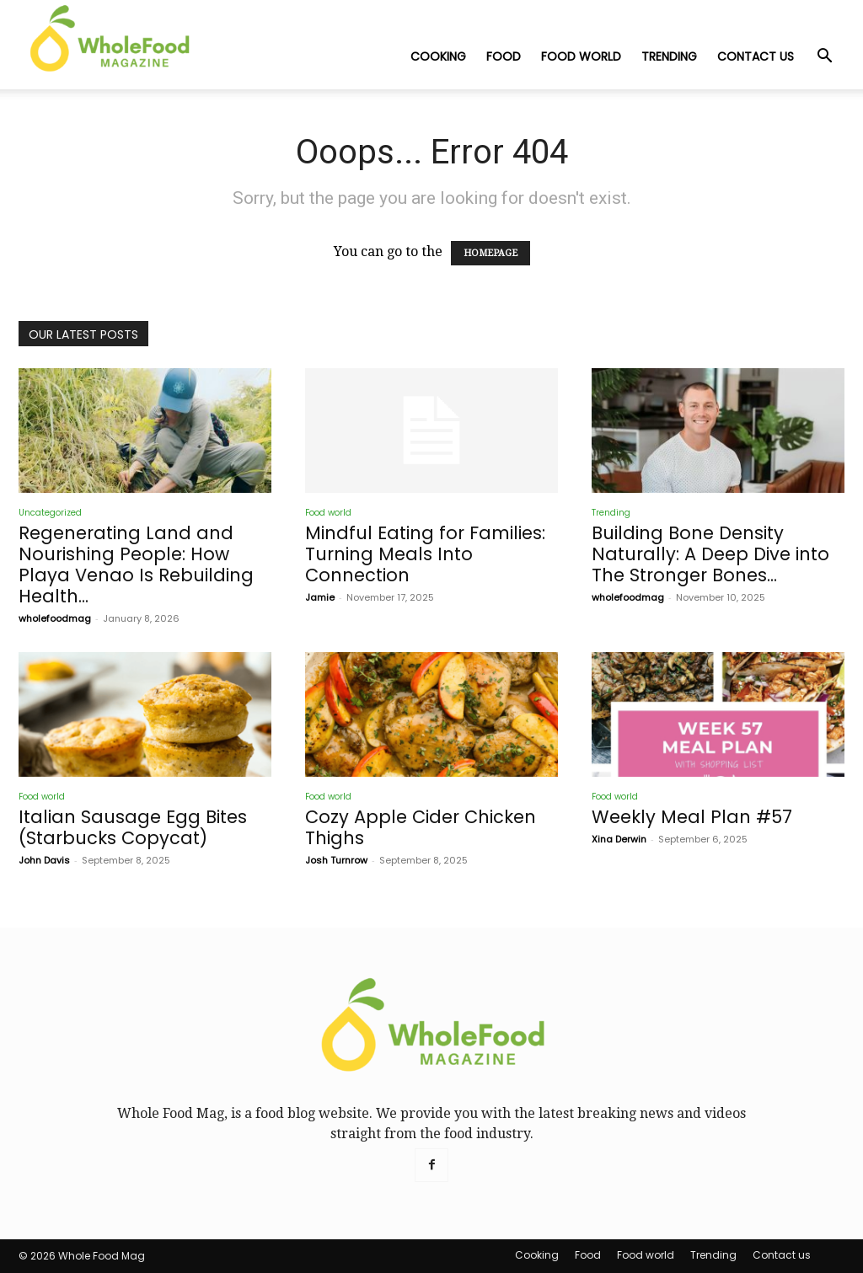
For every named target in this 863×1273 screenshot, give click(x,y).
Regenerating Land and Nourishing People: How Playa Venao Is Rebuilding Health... (136, 564)
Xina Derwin (619, 839)
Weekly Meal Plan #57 (692, 817)
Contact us (755, 56)
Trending (669, 56)
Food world (581, 56)
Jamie (320, 597)
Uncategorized (50, 512)
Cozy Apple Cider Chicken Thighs (420, 827)
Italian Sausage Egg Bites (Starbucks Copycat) (133, 827)
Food (503, 56)
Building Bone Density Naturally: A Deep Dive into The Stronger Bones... (710, 554)
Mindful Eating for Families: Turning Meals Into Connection (425, 554)
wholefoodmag (55, 618)
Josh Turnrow (336, 860)
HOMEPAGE (490, 253)
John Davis (44, 860)
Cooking (438, 56)
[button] (824, 57)
